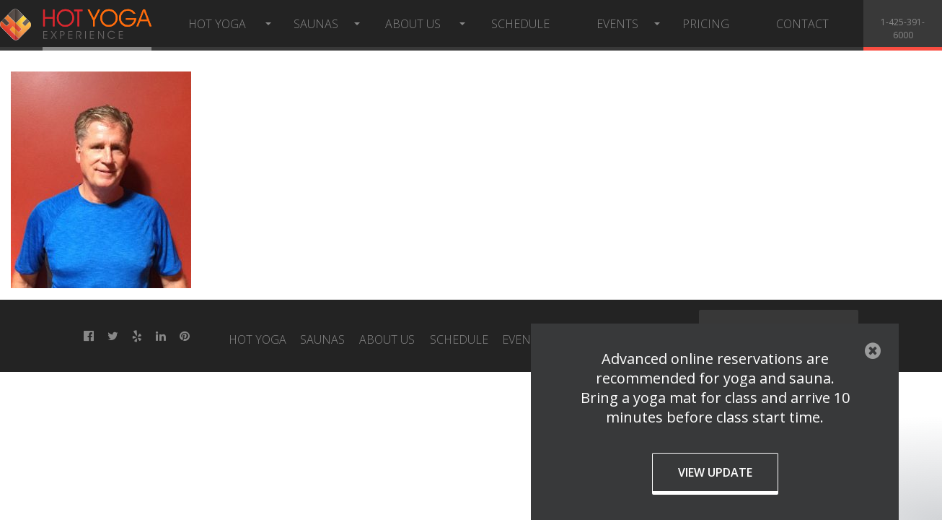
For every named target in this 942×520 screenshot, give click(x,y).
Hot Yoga (217, 24)
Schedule (520, 24)
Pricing (705, 24)
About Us (413, 24)
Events (617, 24)
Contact (802, 24)
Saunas (316, 24)
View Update (715, 472)
